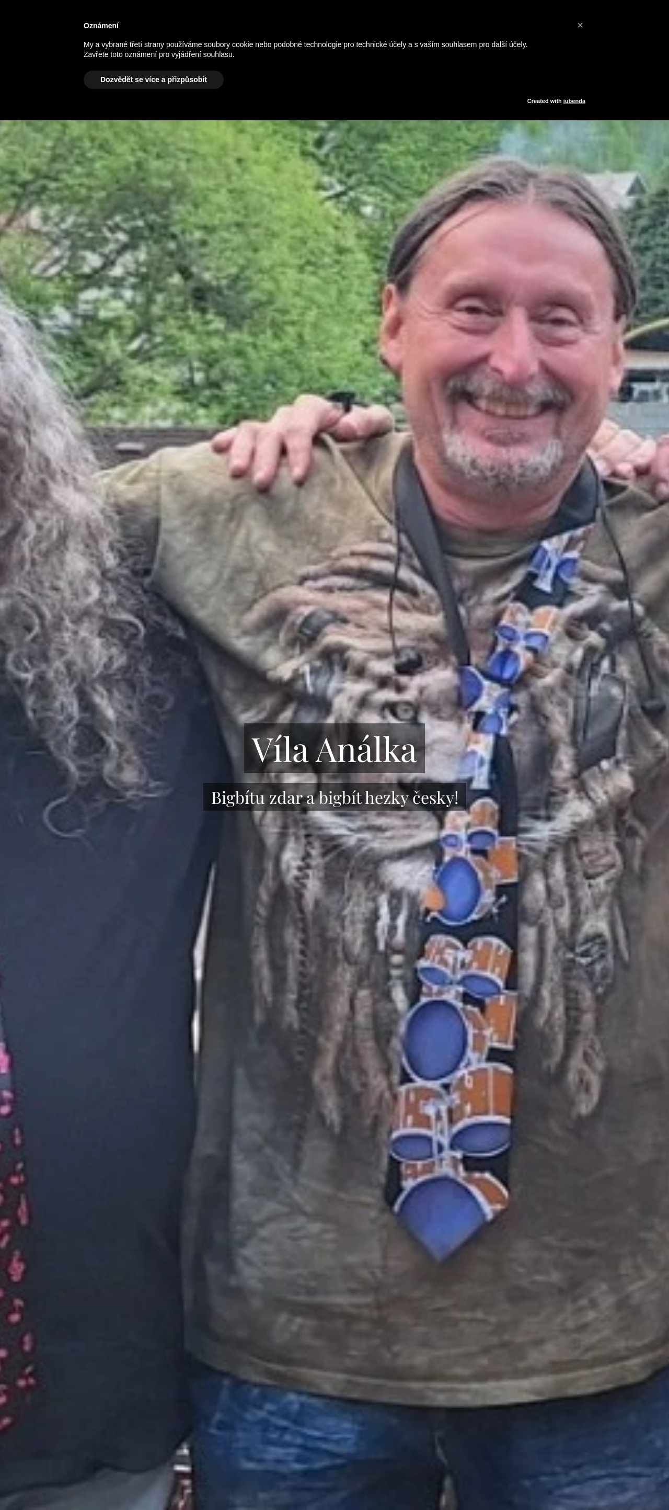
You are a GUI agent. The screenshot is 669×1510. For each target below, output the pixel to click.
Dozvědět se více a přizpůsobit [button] (153, 79)
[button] (580, 25)
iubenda (574, 101)
